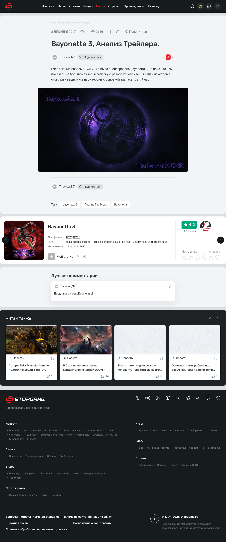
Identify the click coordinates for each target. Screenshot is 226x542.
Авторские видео (83, 473)
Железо (31, 438)
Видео (88, 6)
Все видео (15, 473)
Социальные (100, 434)
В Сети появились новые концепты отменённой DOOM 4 (84, 367)
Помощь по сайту (100, 516)
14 (105, 376)
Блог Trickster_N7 (81, 22)
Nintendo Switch (73, 430)
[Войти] (217, 6)
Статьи (74, 6)
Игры (62, 6)
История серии (60, 473)
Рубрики (30, 473)
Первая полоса (35, 456)
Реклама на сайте (73, 516)
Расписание (146, 465)
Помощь (154, 6)
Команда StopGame (46, 516)
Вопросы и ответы (18, 516)
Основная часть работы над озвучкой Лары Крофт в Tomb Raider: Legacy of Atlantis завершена (192, 368)
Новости (48, 6)
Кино (114, 434)
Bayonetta (120, 204)
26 (159, 376)
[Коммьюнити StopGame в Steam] (198, 398)
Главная (56, 22)
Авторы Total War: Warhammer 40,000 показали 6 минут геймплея (29, 368)
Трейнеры (56, 495)
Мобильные (82, 434)
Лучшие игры (147, 430)
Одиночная (139, 241)
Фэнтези (126, 241)
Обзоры (51, 456)
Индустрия (30, 434)
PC (18, 430)
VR (111, 430)
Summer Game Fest (52, 434)
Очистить (214, 251)
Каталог (179, 430)
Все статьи (15, 456)
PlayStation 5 (52, 430)
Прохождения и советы (23, 495)
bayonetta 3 (70, 204)
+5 (202, 447)
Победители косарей (185, 447)
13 (50, 376)
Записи (161, 465)
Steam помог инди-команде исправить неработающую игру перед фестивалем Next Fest (139, 368)
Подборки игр (68, 456)
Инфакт (101, 473)
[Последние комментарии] (209, 6)
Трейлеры (15, 477)
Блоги (100, 6)
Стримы (114, 6)
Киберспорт (16, 438)
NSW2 (76, 237)
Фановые (14, 434)
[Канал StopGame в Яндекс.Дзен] (158, 398)
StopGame (214, 447)
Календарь (164, 430)
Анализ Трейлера (96, 204)
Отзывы (212, 430)
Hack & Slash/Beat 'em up (106, 241)
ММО (69, 434)
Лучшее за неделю (158, 447)
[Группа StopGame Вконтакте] (147, 398)
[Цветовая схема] (200, 6)
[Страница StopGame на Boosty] (137, 398)
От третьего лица (157, 241)
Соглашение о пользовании (92, 523)
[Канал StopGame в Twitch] (208, 398)
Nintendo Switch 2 (96, 430)
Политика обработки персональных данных (36, 529)
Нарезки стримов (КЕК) (184, 465)
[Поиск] (192, 6)
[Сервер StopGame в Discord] (218, 398)
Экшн (69, 241)
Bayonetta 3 (61, 226)
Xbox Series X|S (32, 430)
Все (11, 430)
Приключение (82, 241)
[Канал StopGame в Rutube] (178, 398)
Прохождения (134, 6)
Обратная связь (17, 523)
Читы (44, 495)
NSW (69, 237)
